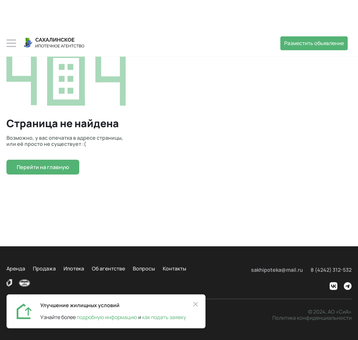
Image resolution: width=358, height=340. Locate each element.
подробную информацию (107, 317)
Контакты (174, 268)
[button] (11, 43)
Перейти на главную (43, 167)
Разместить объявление (314, 43)
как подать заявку (163, 317)
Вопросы (144, 268)
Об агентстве (108, 268)
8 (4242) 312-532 (331, 269)
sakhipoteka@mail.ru (277, 269)
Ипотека (73, 268)
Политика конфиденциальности (312, 317)
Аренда (15, 268)
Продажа (44, 268)
